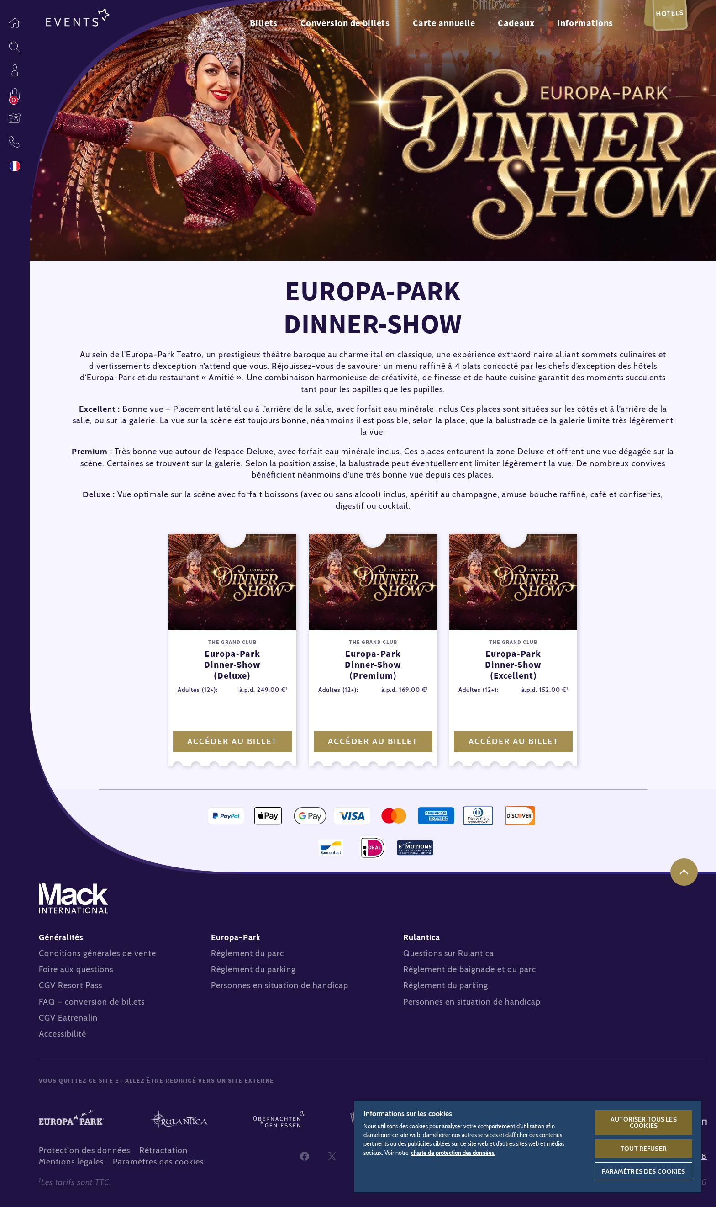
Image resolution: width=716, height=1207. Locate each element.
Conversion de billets (345, 22)
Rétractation (163, 1150)
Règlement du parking (253, 969)
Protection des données (84, 1150)
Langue (14, 166)
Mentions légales (71, 1162)
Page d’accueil (14, 23)
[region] (527, 1146)
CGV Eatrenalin (68, 1018)
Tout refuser (644, 1148)
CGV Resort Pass (70, 985)
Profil (14, 70)
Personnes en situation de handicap (279, 985)
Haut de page (684, 872)
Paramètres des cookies (158, 1162)
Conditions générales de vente (97, 953)
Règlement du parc (247, 953)
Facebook (304, 1156)
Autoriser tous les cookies (644, 1122)
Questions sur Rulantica (448, 953)
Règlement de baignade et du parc (469, 969)
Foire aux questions (76, 969)
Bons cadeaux (14, 118)
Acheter (14, 94)
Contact (14, 142)
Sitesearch (14, 46)
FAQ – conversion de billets (92, 1002)
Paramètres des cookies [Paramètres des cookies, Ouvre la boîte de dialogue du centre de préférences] (643, 1171)
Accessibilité (62, 1034)
